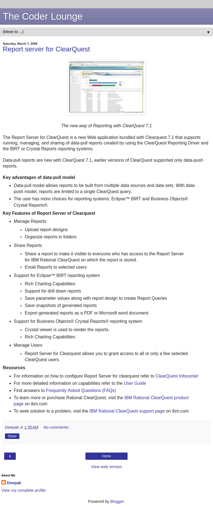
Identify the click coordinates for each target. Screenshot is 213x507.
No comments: (56, 427)
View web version (106, 466)
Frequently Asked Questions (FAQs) (81, 390)
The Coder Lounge (43, 16)
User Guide (135, 383)
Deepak (14, 483)
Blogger (117, 501)
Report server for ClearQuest (46, 49)
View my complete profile (23, 490)
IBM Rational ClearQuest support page (127, 411)
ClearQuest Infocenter (177, 376)
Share (12, 436)
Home (106, 456)
